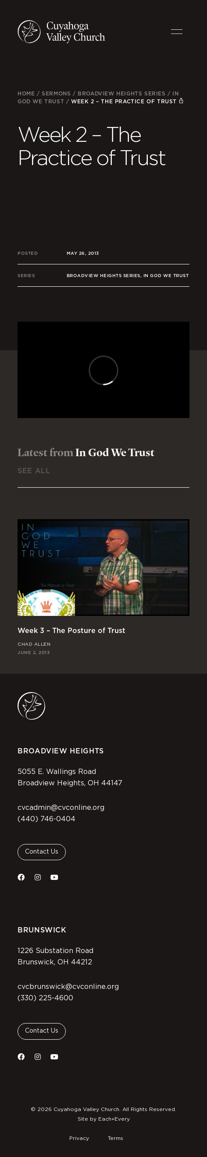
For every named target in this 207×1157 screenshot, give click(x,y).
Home (26, 93)
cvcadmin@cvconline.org (61, 807)
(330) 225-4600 (45, 998)
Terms (115, 1138)
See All (34, 471)
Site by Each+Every (104, 1119)
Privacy (79, 1138)
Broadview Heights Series (121, 93)
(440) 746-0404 (46, 819)
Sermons (56, 93)
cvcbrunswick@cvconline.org (68, 986)
